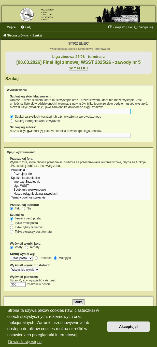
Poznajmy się (80, 174)
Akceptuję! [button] (128, 327)
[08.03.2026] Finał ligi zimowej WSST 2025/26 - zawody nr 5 (78, 62)
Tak (15, 208)
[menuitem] (26, 27)
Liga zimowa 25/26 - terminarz (78, 57)
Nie (26, 208)
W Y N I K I (78, 68)
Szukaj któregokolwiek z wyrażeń (35, 121)
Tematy (32, 247)
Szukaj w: (17, 215)
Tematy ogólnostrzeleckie (80, 198)
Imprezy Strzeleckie (80, 182)
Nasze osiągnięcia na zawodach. (80, 194)
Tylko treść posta (24, 223)
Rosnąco (43, 258)
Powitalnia (80, 170)
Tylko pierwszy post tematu (31, 231)
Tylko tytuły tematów (26, 227)
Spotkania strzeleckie (80, 178)
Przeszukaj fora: (22, 158)
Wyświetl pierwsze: (24, 277)
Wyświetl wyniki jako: (25, 243)
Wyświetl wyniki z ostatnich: (30, 265)
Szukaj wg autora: (23, 127)
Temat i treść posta (25, 218)
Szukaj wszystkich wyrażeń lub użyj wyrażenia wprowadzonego (55, 116)
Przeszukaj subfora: (24, 205)
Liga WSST (80, 186)
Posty (16, 247)
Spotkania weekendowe (80, 190)
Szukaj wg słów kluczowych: (31, 96)
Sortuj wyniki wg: (22, 254)
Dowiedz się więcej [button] (25, 342)
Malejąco (62, 258)
